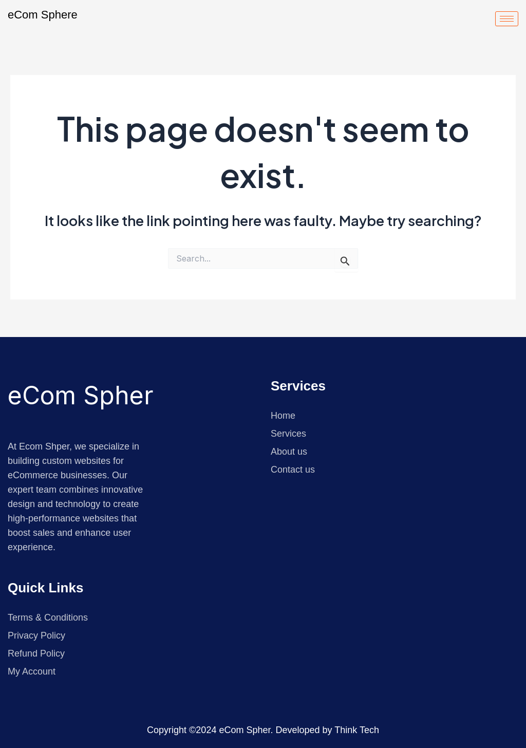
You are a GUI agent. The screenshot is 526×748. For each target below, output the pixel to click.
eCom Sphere (43, 14)
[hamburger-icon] (506, 18)
